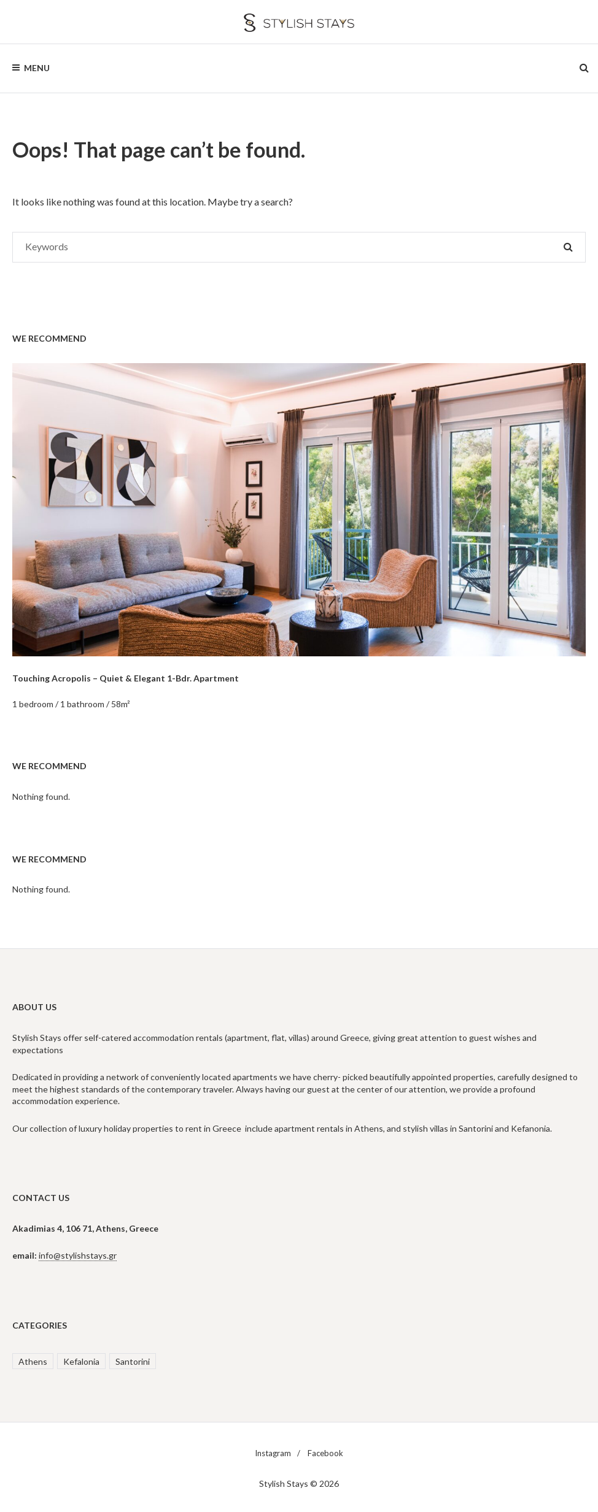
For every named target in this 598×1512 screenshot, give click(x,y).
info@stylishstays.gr (78, 1255)
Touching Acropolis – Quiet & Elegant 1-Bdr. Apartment (125, 678)
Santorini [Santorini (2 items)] (132, 1361)
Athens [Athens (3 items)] (32, 1361)
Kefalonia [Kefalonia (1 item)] (81, 1361)
